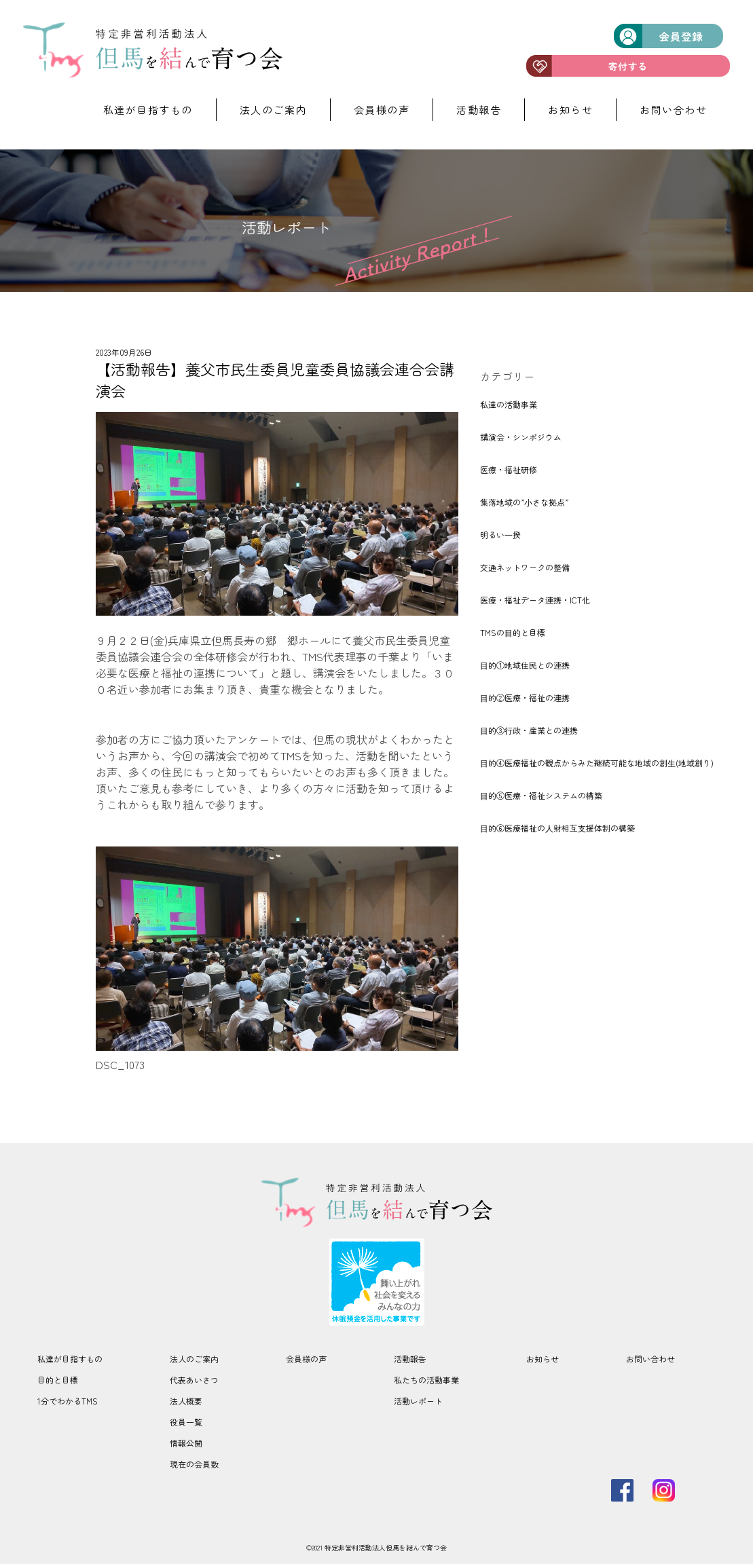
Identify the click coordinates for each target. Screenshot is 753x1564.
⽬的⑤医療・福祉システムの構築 (541, 795)
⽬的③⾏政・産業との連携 (529, 730)
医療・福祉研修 (508, 469)
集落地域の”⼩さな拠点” (524, 502)
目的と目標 (57, 1379)
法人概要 (186, 1401)
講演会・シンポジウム (521, 437)
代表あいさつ (194, 1379)
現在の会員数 (194, 1464)
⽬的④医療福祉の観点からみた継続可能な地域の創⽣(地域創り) (597, 762)
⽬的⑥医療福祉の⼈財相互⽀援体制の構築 (557, 828)
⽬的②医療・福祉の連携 (525, 697)
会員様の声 (382, 110)
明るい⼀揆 (500, 534)
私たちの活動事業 (426, 1379)
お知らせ (570, 110)
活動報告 (478, 110)
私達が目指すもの (148, 110)
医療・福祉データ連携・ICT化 (535, 600)
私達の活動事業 (508, 404)
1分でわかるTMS (67, 1401)
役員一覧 (186, 1422)
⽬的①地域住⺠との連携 (525, 665)
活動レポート (418, 1401)
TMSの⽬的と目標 (512, 632)
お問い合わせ (673, 110)
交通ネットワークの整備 (525, 567)
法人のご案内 (273, 110)
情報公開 (186, 1443)
